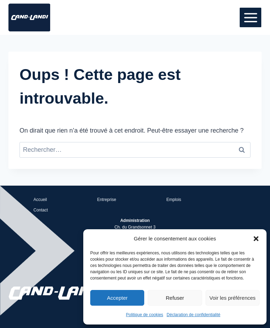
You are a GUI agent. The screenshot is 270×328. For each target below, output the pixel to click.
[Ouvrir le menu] (250, 17)
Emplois (173, 199)
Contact (40, 210)
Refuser (175, 298)
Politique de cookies (144, 314)
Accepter (117, 298)
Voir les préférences (232, 298)
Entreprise (106, 199)
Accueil (40, 199)
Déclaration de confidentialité (193, 314)
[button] (256, 238)
